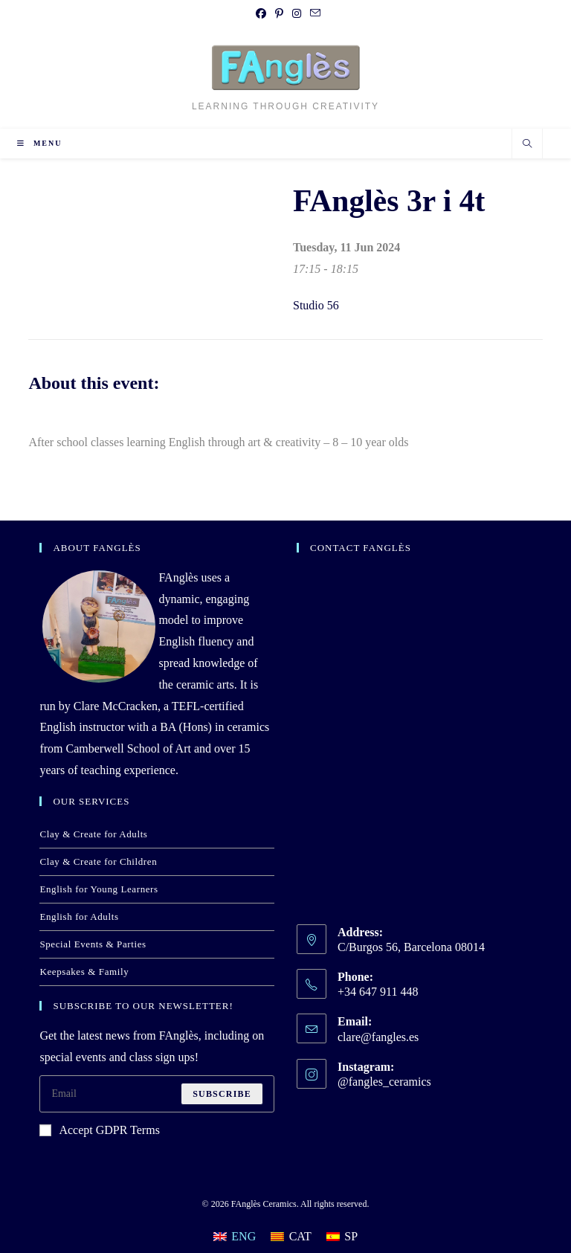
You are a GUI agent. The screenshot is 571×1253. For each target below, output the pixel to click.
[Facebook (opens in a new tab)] (261, 14)
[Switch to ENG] (234, 1236)
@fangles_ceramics (384, 1081)
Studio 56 (316, 305)
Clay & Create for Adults (93, 834)
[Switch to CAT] (291, 1236)
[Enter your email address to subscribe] (156, 1093)
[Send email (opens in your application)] (313, 14)
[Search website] (527, 145)
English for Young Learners (98, 889)
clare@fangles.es (378, 1037)
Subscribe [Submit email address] (222, 1094)
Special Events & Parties (92, 944)
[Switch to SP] (342, 1236)
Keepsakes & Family (84, 971)
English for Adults (78, 916)
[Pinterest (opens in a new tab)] (279, 14)
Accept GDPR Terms (99, 1130)
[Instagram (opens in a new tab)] (297, 14)
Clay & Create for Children (98, 861)
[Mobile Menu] (39, 143)
